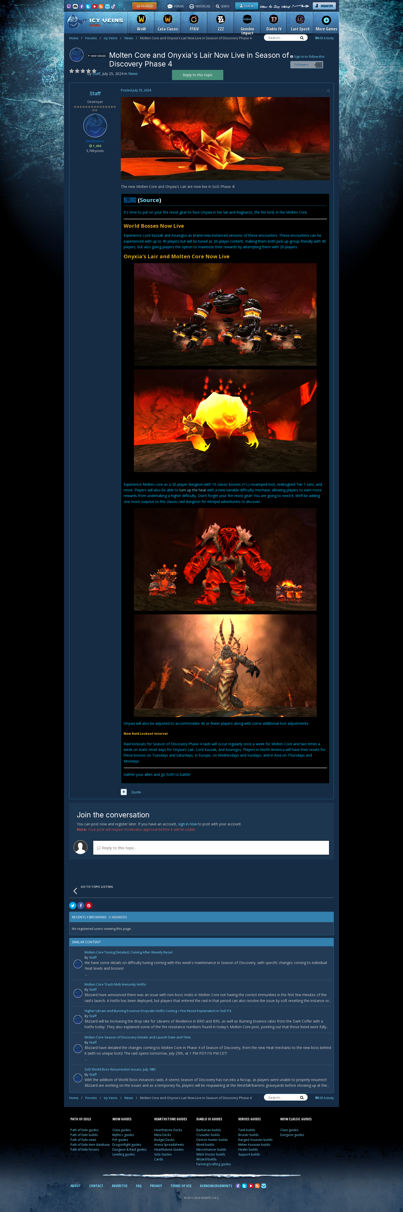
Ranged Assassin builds (255, 1140)
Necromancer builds (211, 1149)
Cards (158, 1159)
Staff (95, 93)
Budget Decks (164, 1140)
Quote (136, 792)
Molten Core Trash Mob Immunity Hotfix (115, 985)
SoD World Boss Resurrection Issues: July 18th (120, 1070)
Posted (136, 90)
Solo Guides (163, 1154)
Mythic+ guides (123, 1135)
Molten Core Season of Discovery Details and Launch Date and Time (138, 1037)
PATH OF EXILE (80, 1118)
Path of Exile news (83, 1140)
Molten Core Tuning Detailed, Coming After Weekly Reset (128, 953)
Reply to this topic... (116, 847)
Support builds (249, 1154)
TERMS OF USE (180, 1185)
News (130, 38)
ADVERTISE (119, 1185)
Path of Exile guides (84, 1130)
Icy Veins (113, 38)
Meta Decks (162, 1135)
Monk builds (205, 1144)
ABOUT (75, 1185)
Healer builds (248, 1149)
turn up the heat (192, 490)
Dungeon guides (292, 1135)
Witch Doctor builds (210, 1154)
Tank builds (246, 1130)
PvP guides (120, 1140)
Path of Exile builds (84, 1135)
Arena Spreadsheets (169, 1144)
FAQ (139, 1185)
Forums (93, 38)
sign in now (187, 824)
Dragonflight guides (126, 1144)
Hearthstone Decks (168, 1130)
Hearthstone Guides (169, 1149)
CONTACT (96, 1185)
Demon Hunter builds (212, 1140)
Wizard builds (206, 1159)
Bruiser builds (248, 1135)
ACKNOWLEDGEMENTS (216, 1185)
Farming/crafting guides (213, 1164)
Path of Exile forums (84, 1149)
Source (149, 200)
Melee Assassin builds (254, 1144)
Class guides (121, 1130)
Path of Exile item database (90, 1144)
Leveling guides (123, 1154)
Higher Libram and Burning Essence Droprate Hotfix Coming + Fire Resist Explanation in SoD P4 (158, 1011)
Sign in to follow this (309, 56)
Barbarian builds (208, 1130)
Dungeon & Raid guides (129, 1149)
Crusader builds (208, 1135)
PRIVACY (156, 1185)
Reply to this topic (198, 74)
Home (76, 38)
